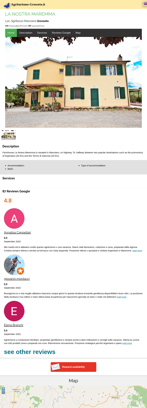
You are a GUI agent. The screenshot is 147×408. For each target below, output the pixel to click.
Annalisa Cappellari (17, 232)
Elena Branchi (13, 325)
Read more (137, 250)
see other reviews (29, 351)
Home (11, 32)
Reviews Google (61, 32)
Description (25, 32)
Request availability (73, 367)
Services (42, 32)
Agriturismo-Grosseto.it (26, 4)
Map (77, 32)
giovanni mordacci (17, 279)
